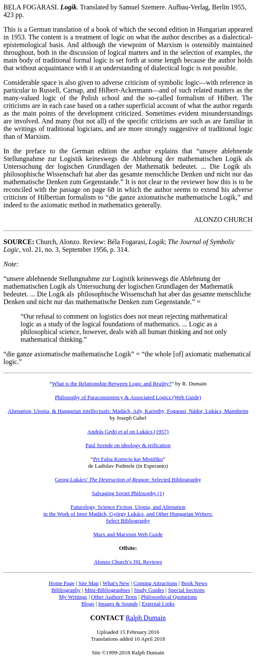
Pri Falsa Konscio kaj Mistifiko (128, 459)
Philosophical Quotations (169, 597)
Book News (194, 583)
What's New (115, 583)
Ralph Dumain (145, 617)
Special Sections (186, 590)
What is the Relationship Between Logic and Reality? (111, 383)
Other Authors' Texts (114, 597)
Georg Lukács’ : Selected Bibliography (128, 479)
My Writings (73, 597)
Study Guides (149, 590)
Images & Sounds (117, 603)
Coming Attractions (155, 583)
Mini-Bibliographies (107, 590)
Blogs (87, 603)
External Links (158, 603)
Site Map (88, 583)
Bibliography (66, 590)
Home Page (61, 583)
